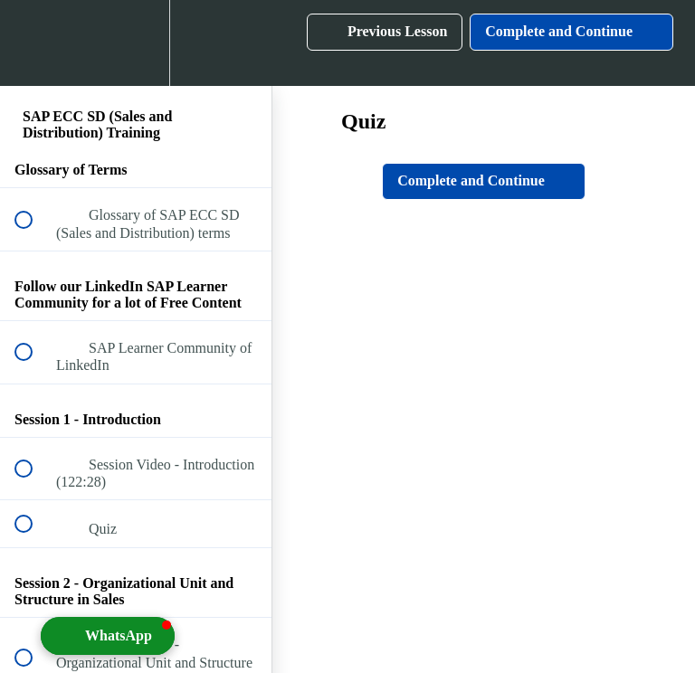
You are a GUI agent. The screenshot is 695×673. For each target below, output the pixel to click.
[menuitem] (135, 43)
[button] (33, 43)
